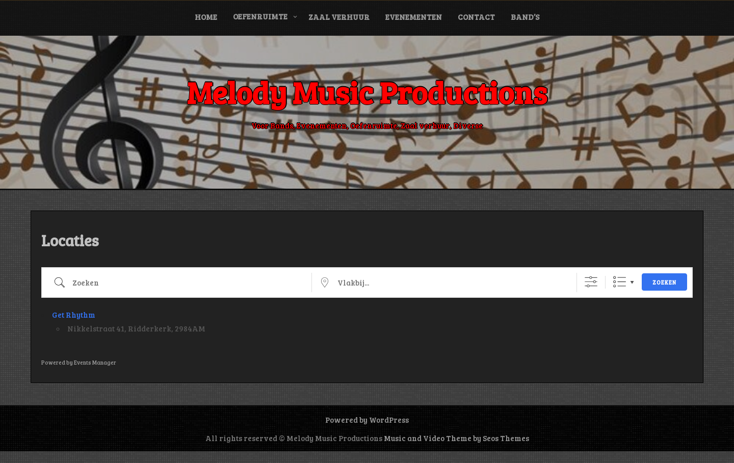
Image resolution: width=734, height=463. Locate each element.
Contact (476, 17)
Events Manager (95, 362)
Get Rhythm (73, 315)
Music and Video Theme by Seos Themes (456, 438)
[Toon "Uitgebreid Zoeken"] (591, 281)
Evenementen (413, 17)
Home (206, 17)
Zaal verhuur (339, 17)
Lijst (619, 281)
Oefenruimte (260, 16)
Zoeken (664, 282)
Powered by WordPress (367, 420)
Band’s (525, 17)
